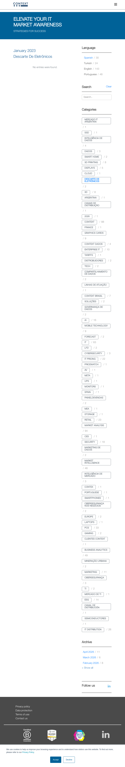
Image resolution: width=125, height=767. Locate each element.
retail (87, 420)
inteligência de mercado (93, 475)
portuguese (93, 74)
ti (85, 589)
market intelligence (91, 462)
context (89, 222)
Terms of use (22, 715)
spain (87, 392)
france (88, 228)
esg (86, 600)
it (85, 342)
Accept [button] (56, 760)
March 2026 (91, 658)
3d (85, 192)
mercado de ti (92, 594)
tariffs (88, 255)
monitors (90, 387)
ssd (86, 133)
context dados (93, 244)
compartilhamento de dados (95, 273)
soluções (90, 302)
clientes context (94, 539)
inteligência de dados (93, 139)
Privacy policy (23, 707)
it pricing (89, 359)
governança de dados (93, 308)
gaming (88, 533)
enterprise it (92, 250)
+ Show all (87, 668)
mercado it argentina (91, 121)
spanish (91, 58)
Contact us (22, 718)
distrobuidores (93, 261)
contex (88, 487)
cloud (88, 174)
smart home (91, 157)
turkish (91, 63)
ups (86, 381)
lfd (86, 348)
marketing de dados (92, 449)
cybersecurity (93, 354)
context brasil (93, 296)
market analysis (94, 426)
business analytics (95, 550)
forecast (90, 337)
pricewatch (91, 365)
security (89, 442)
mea (86, 409)
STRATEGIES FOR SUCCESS (29, 31)
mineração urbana (95, 561)
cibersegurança (94, 578)
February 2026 (93, 663)
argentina (90, 198)
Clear (109, 87)
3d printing (91, 163)
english (91, 69)
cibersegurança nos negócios (94, 505)
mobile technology (96, 326)
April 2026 (91, 652)
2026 (87, 217)
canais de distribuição (91, 204)
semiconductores (95, 619)
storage (89, 414)
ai (85, 320)
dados (88, 151)
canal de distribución (91, 606)
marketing (90, 572)
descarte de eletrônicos (91, 180)
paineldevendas (93, 398)
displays (89, 168)
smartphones (92, 498)
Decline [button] (69, 760)
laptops (89, 522)
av (85, 370)
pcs (86, 528)
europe (88, 517)
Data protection (24, 711)
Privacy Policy (28, 752)
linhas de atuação (95, 285)
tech (87, 266)
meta (87, 376)
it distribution (92, 630)
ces (86, 437)
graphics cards (93, 233)
